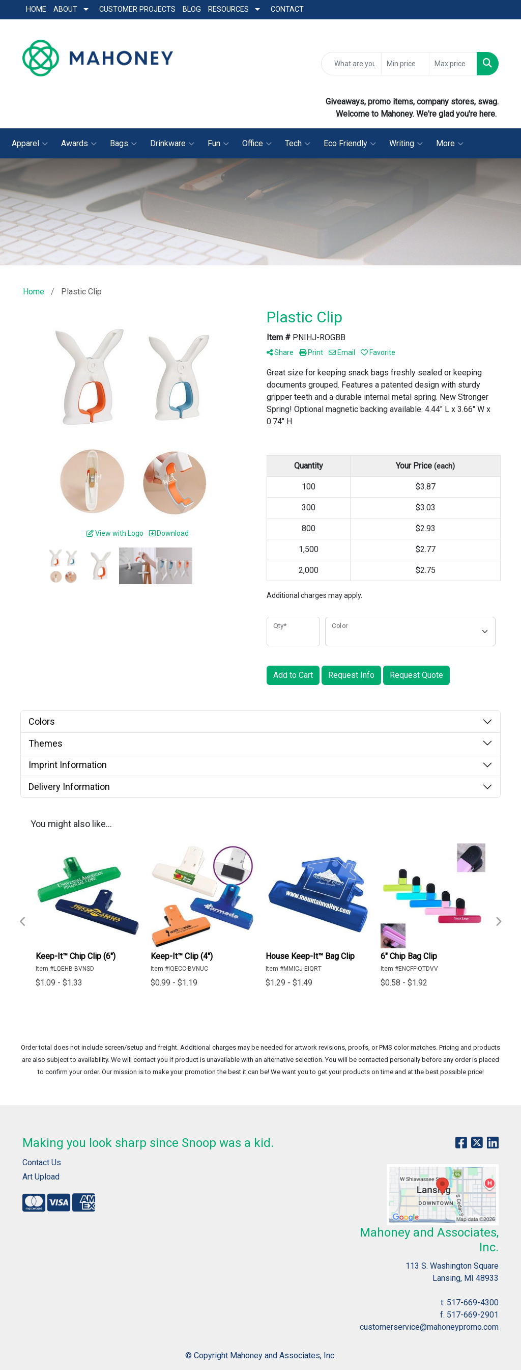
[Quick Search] (351, 63)
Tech (297, 144)
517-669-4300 (473, 1302)
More (450, 144)
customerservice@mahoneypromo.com (429, 1327)
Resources (228, 9)
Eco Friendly (350, 144)
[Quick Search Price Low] (405, 63)
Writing (406, 144)
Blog (192, 9)
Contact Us (41, 1162)
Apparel (30, 144)
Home (36, 9)
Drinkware (172, 144)
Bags (123, 144)
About (65, 9)
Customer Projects (137, 9)
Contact (287, 9)
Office (257, 144)
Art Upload (41, 1177)
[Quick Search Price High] (453, 63)
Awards (79, 144)
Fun (218, 144)
